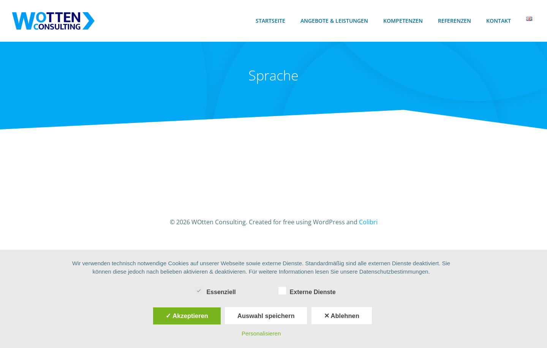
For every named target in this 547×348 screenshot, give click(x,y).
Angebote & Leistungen (336, 21)
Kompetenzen (404, 21)
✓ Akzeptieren (187, 315)
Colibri (368, 227)
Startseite (272, 21)
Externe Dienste (307, 290)
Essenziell (215, 290)
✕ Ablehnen (341, 315)
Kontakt (500, 21)
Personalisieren (261, 333)
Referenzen (456, 21)
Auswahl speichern (265, 315)
